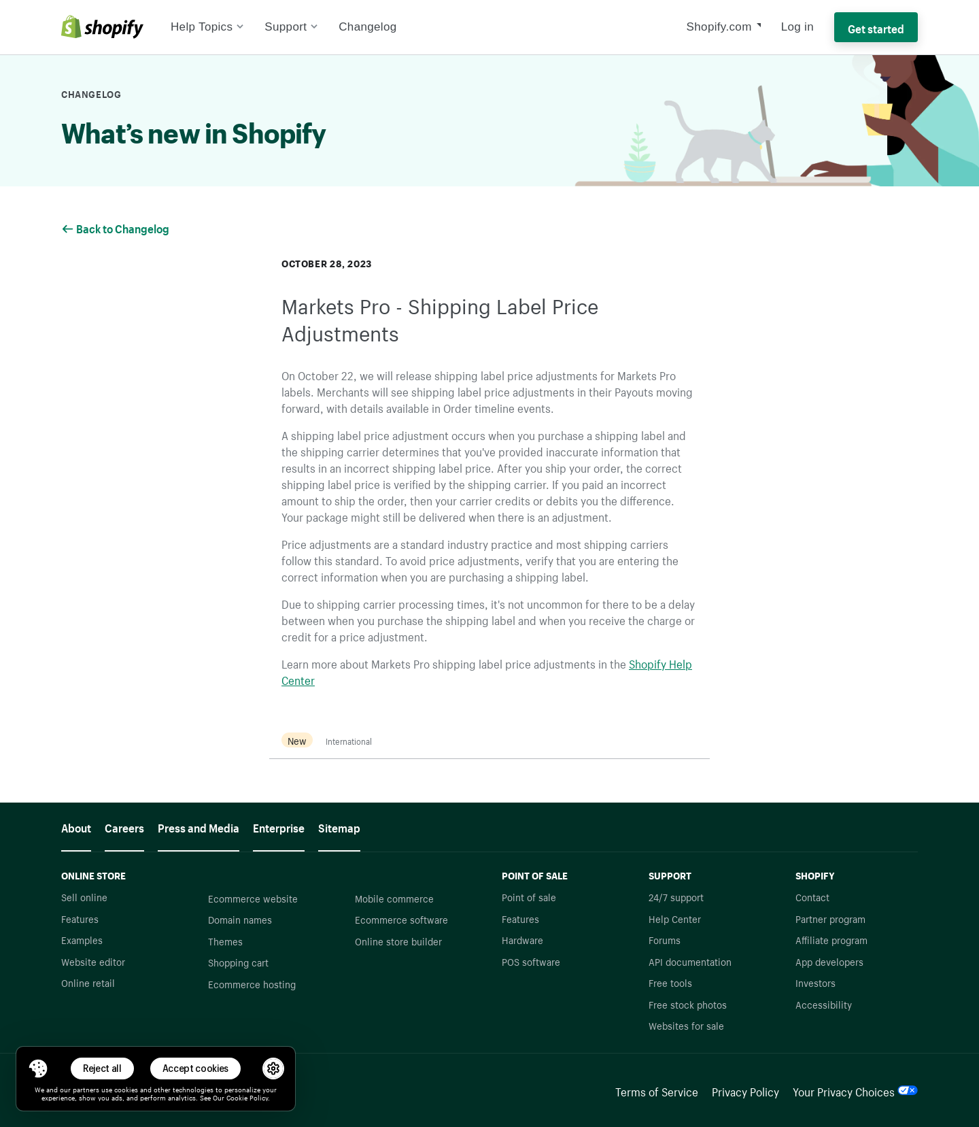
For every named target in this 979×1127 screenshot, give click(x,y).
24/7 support (676, 896)
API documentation (690, 961)
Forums (665, 939)
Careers (124, 826)
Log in (797, 26)
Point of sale (529, 896)
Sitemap (339, 826)
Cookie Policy (247, 1097)
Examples (82, 939)
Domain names (240, 918)
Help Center (675, 918)
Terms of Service (656, 1090)
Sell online (84, 896)
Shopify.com (719, 26)
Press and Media (198, 826)
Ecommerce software (401, 918)
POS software (531, 961)
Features (80, 918)
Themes (225, 940)
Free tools (670, 982)
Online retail (88, 982)
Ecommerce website (253, 897)
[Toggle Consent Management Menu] (38, 1068)
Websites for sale (686, 1024)
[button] (38, 1068)
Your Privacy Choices (855, 1090)
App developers (829, 961)
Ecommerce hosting (252, 983)
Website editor (93, 961)
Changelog (367, 26)
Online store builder (398, 940)
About (76, 826)
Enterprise (279, 826)
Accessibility (823, 1003)
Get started (876, 27)
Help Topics (207, 26)
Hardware (522, 939)
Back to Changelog (116, 227)
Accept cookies (195, 1068)
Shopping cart (238, 961)
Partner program (830, 918)
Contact (812, 896)
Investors (815, 982)
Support (291, 26)
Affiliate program (831, 939)
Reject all (102, 1068)
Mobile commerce (394, 897)
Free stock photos (688, 1003)
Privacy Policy (745, 1090)
